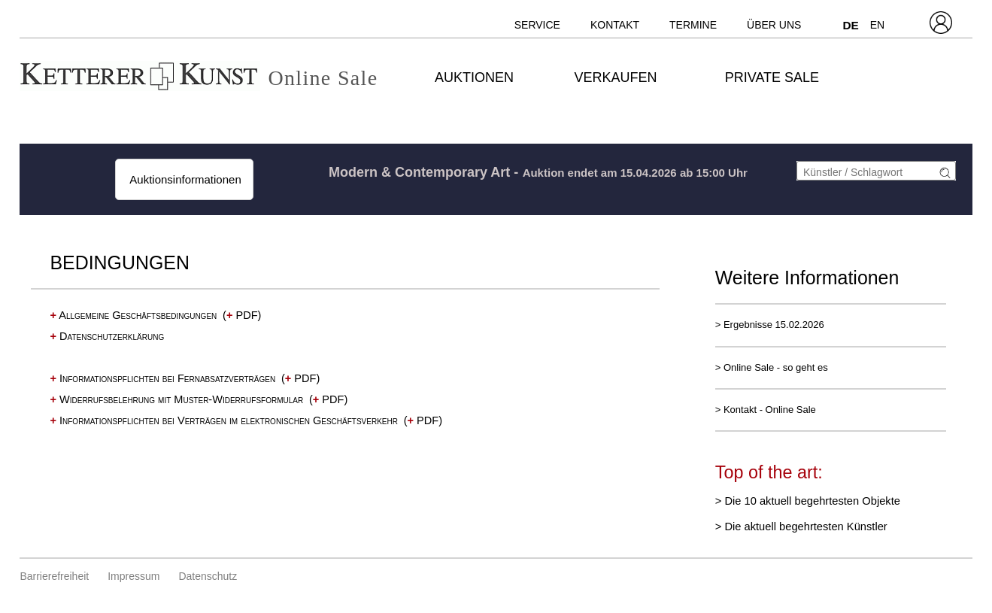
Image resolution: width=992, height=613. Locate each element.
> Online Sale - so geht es (771, 367)
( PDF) (242, 315)
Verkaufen (615, 77)
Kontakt (614, 25)
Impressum (133, 576)
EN (877, 25)
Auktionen (474, 77)
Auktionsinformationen (184, 179)
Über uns (774, 25)
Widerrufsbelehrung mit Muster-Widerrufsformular (176, 399)
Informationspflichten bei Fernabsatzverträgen (162, 378)
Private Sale (772, 77)
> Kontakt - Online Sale (765, 409)
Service (537, 25)
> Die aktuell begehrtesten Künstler (801, 526)
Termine (693, 25)
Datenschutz (207, 576)
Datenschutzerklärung (107, 336)
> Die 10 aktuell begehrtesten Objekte (807, 501)
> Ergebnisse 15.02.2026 (769, 324)
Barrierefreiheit (54, 576)
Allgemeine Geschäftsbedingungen (133, 315)
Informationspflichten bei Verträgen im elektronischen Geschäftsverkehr (224, 420)
